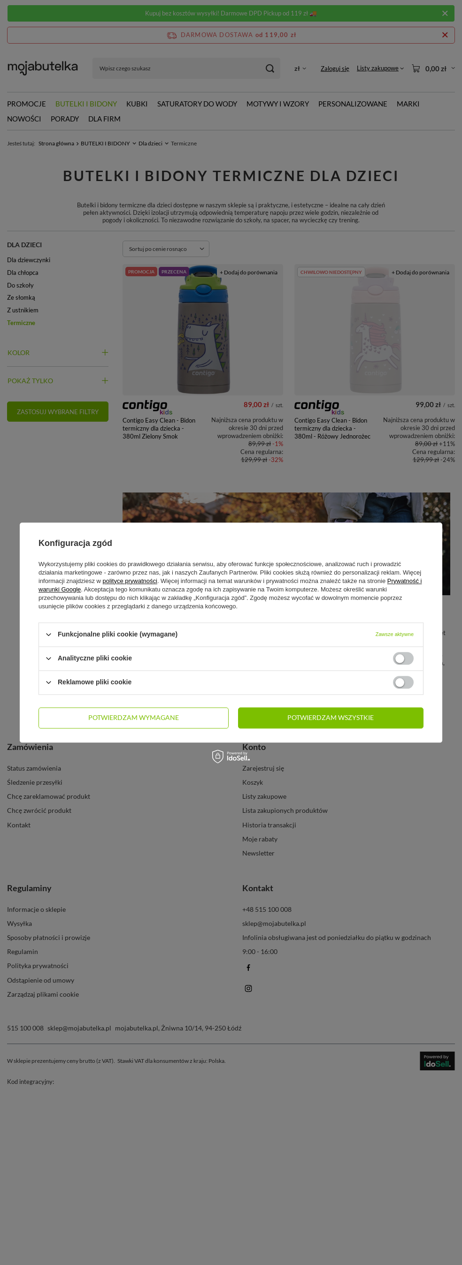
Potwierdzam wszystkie (330, 717)
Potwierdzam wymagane (133, 717)
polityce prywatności (130, 580)
